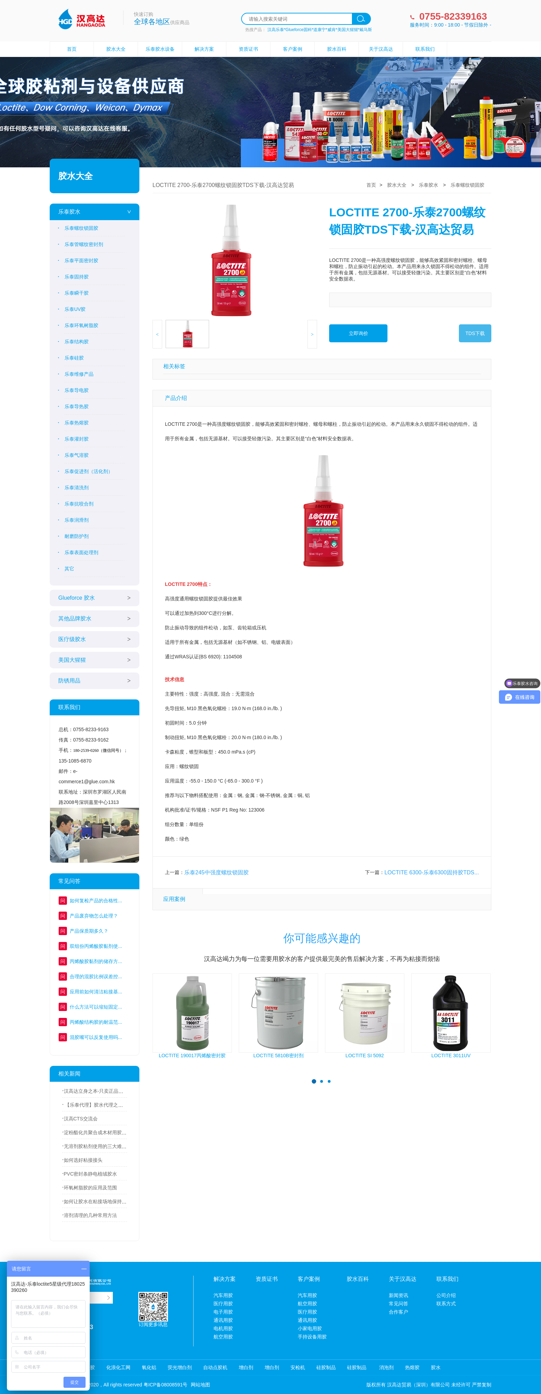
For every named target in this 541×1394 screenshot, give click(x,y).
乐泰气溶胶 (77, 455)
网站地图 (200, 1384)
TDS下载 (475, 333)
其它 (69, 568)
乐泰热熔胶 (77, 422)
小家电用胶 (310, 1328)
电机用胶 (223, 1328)
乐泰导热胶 (77, 406)
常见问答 (398, 1303)
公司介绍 (446, 1295)
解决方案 (204, 49)
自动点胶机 (215, 1367)
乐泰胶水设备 (160, 49)
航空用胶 (223, 1336)
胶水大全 (116, 49)
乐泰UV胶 (75, 309)
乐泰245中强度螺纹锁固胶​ (216, 872)
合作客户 (398, 1312)
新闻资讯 (398, 1295)
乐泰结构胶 (77, 341)
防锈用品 (69, 681)
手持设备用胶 (312, 1336)
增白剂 (246, 1367)
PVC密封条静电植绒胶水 (90, 1174)
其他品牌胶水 (74, 618)
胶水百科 (336, 49)
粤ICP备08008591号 (166, 1384)
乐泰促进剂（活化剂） (89, 471)
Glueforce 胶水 (76, 598)
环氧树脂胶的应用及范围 (90, 1187)
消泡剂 (386, 1367)
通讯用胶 (223, 1320)
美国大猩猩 (72, 660)
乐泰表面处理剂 (81, 552)
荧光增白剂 (180, 1367)
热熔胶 (412, 1367)
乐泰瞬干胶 (77, 293)
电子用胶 (223, 1312)
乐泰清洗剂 (77, 487)
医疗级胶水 (72, 639)
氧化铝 (149, 1367)
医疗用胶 (223, 1303)
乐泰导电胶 (77, 390)
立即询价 (358, 333)
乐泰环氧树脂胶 (81, 325)
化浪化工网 (118, 1367)
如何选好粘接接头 (83, 1160)
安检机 (298, 1367)
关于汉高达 (381, 49)
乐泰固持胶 (77, 276)
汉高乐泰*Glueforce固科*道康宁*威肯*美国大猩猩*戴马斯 (319, 29)
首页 (72, 49)
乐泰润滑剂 (77, 520)
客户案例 (292, 49)
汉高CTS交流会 (81, 1118)
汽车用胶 (223, 1295)
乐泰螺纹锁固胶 (81, 228)
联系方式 (446, 1303)
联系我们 (425, 49)
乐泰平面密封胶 (81, 260)
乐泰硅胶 (74, 358)
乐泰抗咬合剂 (79, 504)
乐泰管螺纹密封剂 (84, 244)
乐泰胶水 (69, 212)
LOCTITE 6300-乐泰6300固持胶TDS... (431, 872)
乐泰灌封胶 (77, 439)
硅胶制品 (326, 1367)
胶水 (436, 1367)
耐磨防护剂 (77, 536)
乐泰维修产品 (79, 374)
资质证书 (248, 49)
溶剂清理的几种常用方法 (90, 1215)
